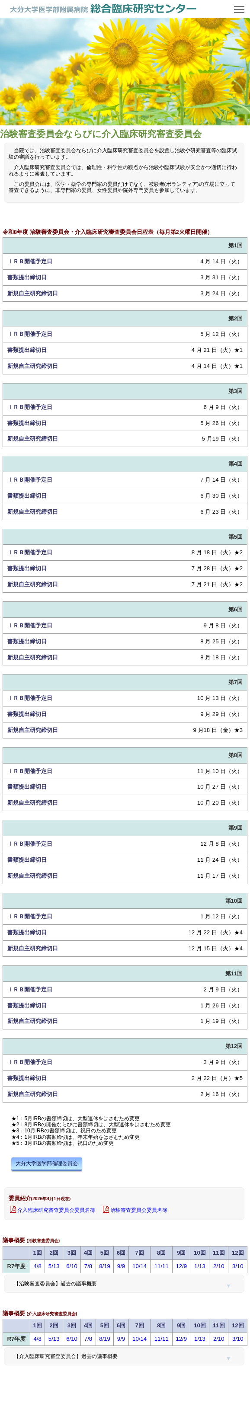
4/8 (38, 1266)
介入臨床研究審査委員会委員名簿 (56, 1210)
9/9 (121, 1266)
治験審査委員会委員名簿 (138, 1210)
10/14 (139, 1266)
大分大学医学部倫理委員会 (47, 1163)
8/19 (104, 1266)
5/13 (54, 1266)
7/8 (88, 1266)
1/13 (199, 1266)
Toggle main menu (240, 6)
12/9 (181, 1266)
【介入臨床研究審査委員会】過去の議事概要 (66, 1356)
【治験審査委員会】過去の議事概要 (55, 1284)
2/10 (218, 1266)
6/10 (71, 1266)
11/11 (161, 1266)
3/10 (238, 1266)
